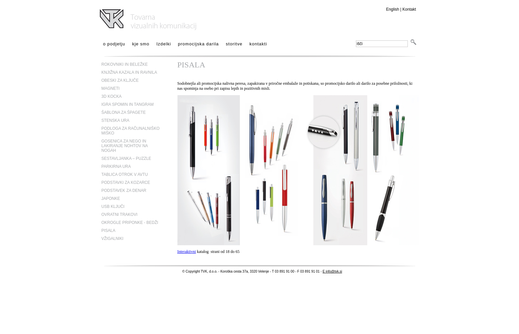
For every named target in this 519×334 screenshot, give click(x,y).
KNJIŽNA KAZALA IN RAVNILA (129, 72)
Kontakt (409, 9)
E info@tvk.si (332, 271)
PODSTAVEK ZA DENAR (124, 190)
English (392, 9)
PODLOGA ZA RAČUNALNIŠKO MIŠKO (131, 130)
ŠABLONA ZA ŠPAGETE (124, 112)
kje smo (140, 43)
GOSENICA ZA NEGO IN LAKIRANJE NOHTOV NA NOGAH (125, 146)
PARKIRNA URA (116, 166)
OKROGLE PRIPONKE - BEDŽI (130, 222)
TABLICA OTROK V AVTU (125, 174)
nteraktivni (187, 251)
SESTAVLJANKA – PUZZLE (126, 158)
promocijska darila (198, 43)
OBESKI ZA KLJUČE (120, 80)
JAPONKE (111, 198)
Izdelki (163, 43)
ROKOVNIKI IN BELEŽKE (125, 64)
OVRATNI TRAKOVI (119, 214)
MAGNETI (111, 88)
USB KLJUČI (113, 206)
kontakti (258, 43)
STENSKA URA (116, 120)
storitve (234, 43)
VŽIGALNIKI (113, 238)
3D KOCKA (112, 96)
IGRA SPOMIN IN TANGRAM (128, 104)
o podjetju (114, 43)
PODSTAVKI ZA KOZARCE (126, 182)
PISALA (109, 230)
